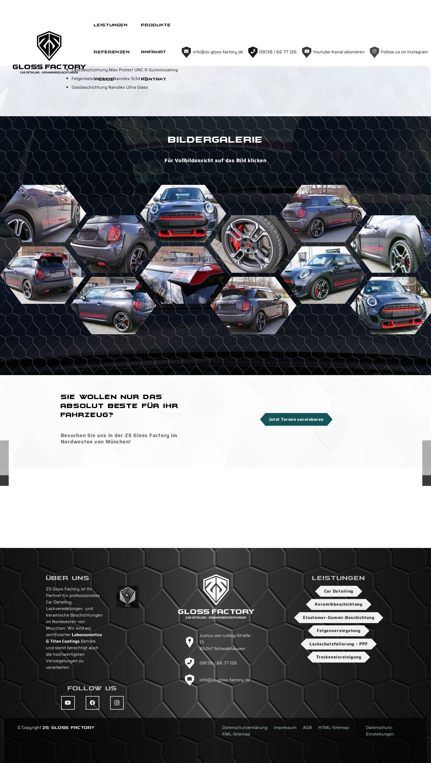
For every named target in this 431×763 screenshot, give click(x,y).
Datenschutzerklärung (244, 727)
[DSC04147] (43, 279)
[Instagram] (117, 703)
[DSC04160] (253, 310)
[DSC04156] (113, 371)
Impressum (285, 727)
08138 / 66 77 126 (218, 663)
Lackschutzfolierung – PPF (338, 644)
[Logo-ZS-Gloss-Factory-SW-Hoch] (203, 24)
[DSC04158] (183, 341)
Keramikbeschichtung (338, 604)
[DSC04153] (323, 341)
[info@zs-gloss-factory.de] (192, 680)
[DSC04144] (323, 279)
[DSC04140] (43, 341)
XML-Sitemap (236, 734)
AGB (307, 727)
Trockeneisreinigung (338, 657)
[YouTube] (68, 703)
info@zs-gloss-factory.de (225, 679)
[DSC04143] (253, 371)
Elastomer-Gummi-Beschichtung (338, 617)
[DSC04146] (113, 310)
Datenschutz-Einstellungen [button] (380, 730)
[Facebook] (92, 703)
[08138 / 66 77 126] (192, 663)
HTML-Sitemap (333, 727)
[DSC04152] (183, 279)
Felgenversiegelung (338, 630)
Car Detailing (338, 591)
